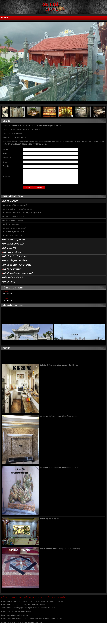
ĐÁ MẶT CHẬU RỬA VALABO (12, 235)
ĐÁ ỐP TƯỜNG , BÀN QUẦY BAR (13, 232)
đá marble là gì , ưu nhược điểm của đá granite (58, 418)
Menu (5, 17)
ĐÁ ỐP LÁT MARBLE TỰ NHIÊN (13, 220)
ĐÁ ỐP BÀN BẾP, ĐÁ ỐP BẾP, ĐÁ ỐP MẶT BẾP (17, 209)
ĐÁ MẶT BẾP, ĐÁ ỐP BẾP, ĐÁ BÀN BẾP (15, 205)
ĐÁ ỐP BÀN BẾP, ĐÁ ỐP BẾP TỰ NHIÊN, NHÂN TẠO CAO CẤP (22, 213)
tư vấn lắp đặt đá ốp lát (49, 521)
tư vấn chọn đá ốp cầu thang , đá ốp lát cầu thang (60, 551)
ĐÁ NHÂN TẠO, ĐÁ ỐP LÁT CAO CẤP (15, 228)
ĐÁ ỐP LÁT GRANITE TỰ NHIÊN (13, 216)
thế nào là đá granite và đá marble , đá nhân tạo (59, 367)
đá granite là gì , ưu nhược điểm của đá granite (58, 470)
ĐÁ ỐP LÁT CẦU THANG (11, 224)
